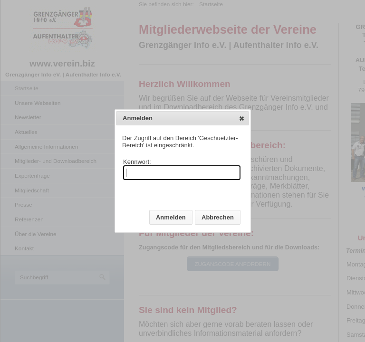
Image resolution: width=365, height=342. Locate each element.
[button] (242, 118)
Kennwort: (137, 161)
